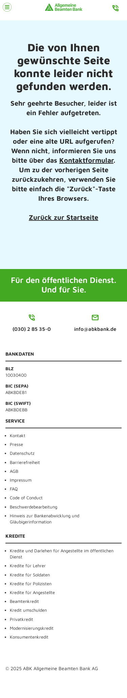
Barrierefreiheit (25, 462)
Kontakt (17, 435)
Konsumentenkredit (29, 637)
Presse (16, 444)
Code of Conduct (26, 497)
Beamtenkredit (24, 601)
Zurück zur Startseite (63, 217)
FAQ (14, 488)
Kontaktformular (86, 160)
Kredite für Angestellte (32, 592)
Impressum (20, 480)
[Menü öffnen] (7, 7)
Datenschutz (22, 453)
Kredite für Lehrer (28, 565)
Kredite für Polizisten (30, 583)
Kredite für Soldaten (30, 574)
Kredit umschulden (28, 610)
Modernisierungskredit (32, 628)
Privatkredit (21, 619)
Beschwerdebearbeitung (33, 506)
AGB (14, 471)
